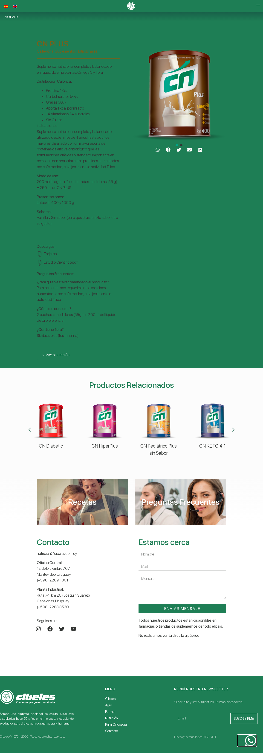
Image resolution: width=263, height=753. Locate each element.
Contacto (111, 731)
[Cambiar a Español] (6, 6)
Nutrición (111, 718)
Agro (108, 705)
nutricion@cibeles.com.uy (57, 553)
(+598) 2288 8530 (53, 607)
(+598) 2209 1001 (52, 580)
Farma (110, 712)
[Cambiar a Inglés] (15, 6)
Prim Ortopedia (116, 724)
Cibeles (110, 699)
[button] (258, 6)
